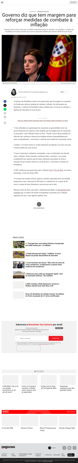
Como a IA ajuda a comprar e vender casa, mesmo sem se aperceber (29, 389)
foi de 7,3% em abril (56, 170)
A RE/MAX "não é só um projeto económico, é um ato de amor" (10, 389)
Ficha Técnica (13, 454)
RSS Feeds (63, 454)
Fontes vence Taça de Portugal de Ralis (48, 387)
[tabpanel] (48, 384)
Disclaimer (56, 455)
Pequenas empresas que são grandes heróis (67, 388)
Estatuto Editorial (4, 454)
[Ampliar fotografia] (73, 38)
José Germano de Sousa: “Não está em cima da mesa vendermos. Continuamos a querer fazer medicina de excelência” (44, 265)
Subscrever (55, 338)
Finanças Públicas (43, 11)
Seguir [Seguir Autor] (62, 92)
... (5, 122)
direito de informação (43, 344)
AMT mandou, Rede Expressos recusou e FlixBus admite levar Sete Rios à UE (42, 285)
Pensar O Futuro (27, 428)
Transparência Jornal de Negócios (25, 454)
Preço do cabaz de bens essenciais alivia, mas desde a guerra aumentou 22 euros (43, 121)
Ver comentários (39, 208)
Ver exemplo (59, 328)
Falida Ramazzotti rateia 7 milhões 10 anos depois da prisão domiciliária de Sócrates (43, 254)
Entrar (73, 2)
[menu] (2, 2)
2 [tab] (40, 402)
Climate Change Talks (67, 428)
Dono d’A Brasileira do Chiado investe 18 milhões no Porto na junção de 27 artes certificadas (44, 295)
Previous (21, 402)
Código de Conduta (38, 454)
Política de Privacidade (48, 461)
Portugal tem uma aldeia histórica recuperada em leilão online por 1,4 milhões (44, 244)
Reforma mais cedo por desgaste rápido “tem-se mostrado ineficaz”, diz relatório (44, 275)
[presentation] (28, 348)
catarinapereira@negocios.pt (39, 92)
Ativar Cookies (70, 454)
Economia (32, 11)
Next (56, 402)
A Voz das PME (7, 428)
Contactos (48, 455)
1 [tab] (38, 402)
